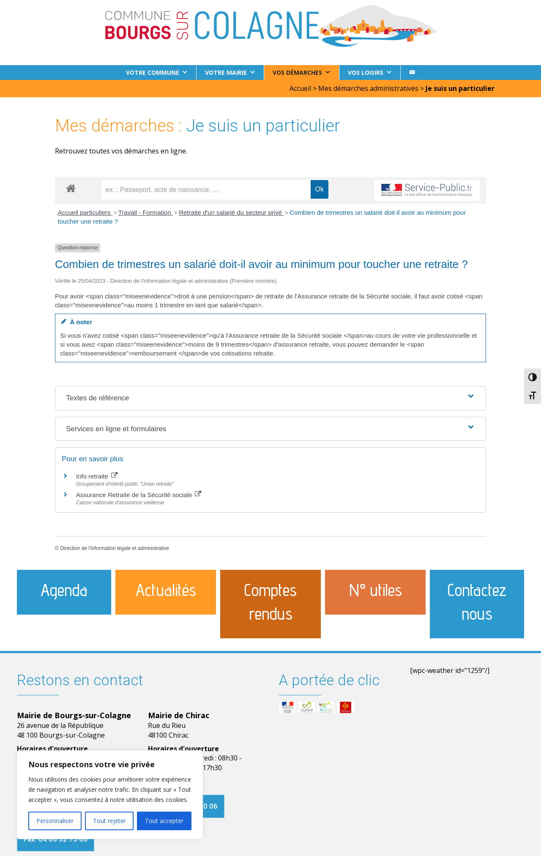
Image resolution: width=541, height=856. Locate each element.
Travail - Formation (145, 212)
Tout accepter (164, 821)
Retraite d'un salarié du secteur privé (231, 212)
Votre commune (152, 72)
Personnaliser (55, 821)
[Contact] (412, 72)
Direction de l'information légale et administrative (114, 548)
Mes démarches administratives (368, 88)
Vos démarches (297, 72)
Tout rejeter (109, 821)
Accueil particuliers (85, 212)
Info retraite (96, 476)
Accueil (300, 88)
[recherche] (206, 190)
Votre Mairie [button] (226, 72)
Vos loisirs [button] (365, 72)
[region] (110, 794)
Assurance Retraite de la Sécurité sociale (138, 494)
